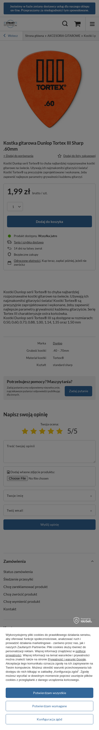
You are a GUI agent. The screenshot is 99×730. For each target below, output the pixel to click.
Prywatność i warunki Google (67, 659)
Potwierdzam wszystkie (49, 693)
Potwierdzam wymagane (49, 706)
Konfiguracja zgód (49, 719)
